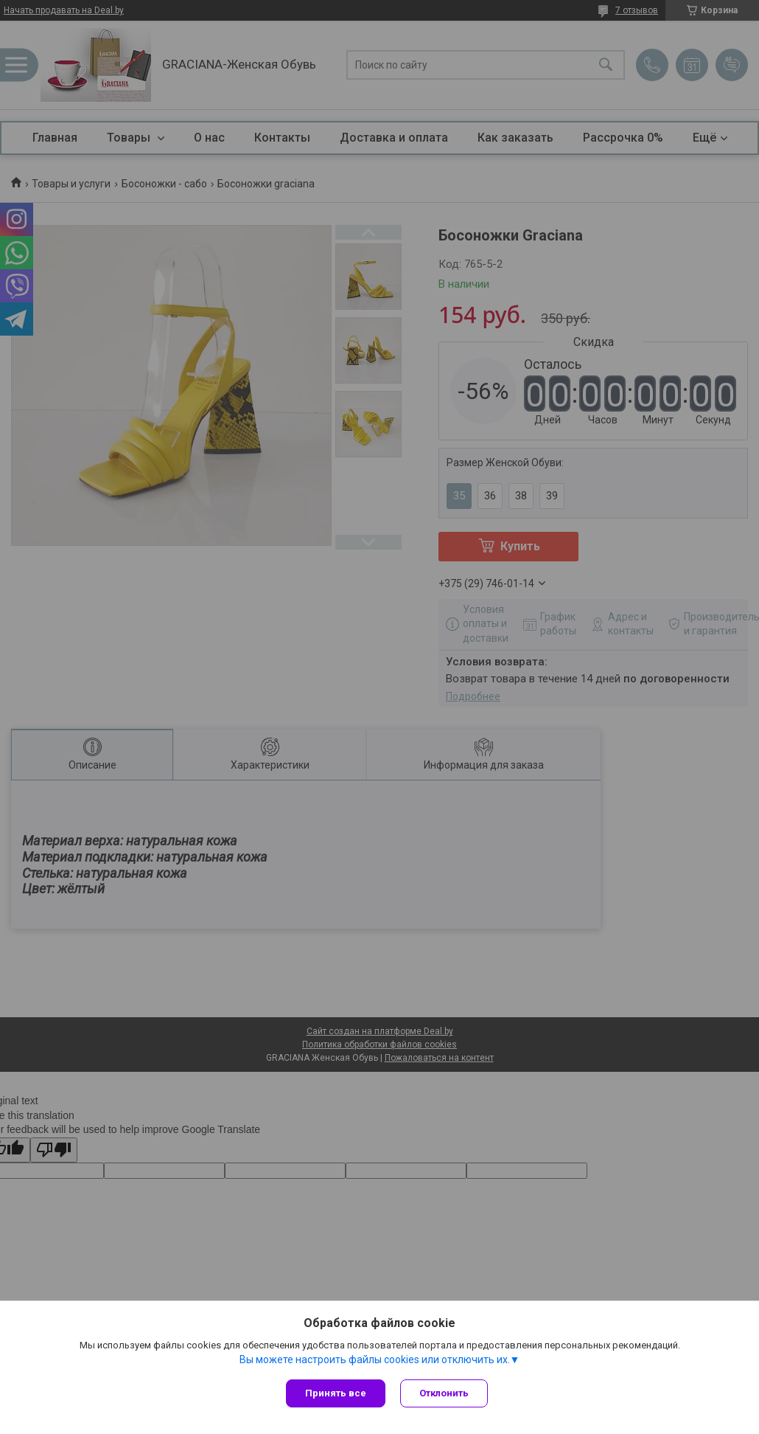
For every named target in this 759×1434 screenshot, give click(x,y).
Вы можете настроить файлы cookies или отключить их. (374, 1359)
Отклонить (444, 1393)
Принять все (335, 1393)
